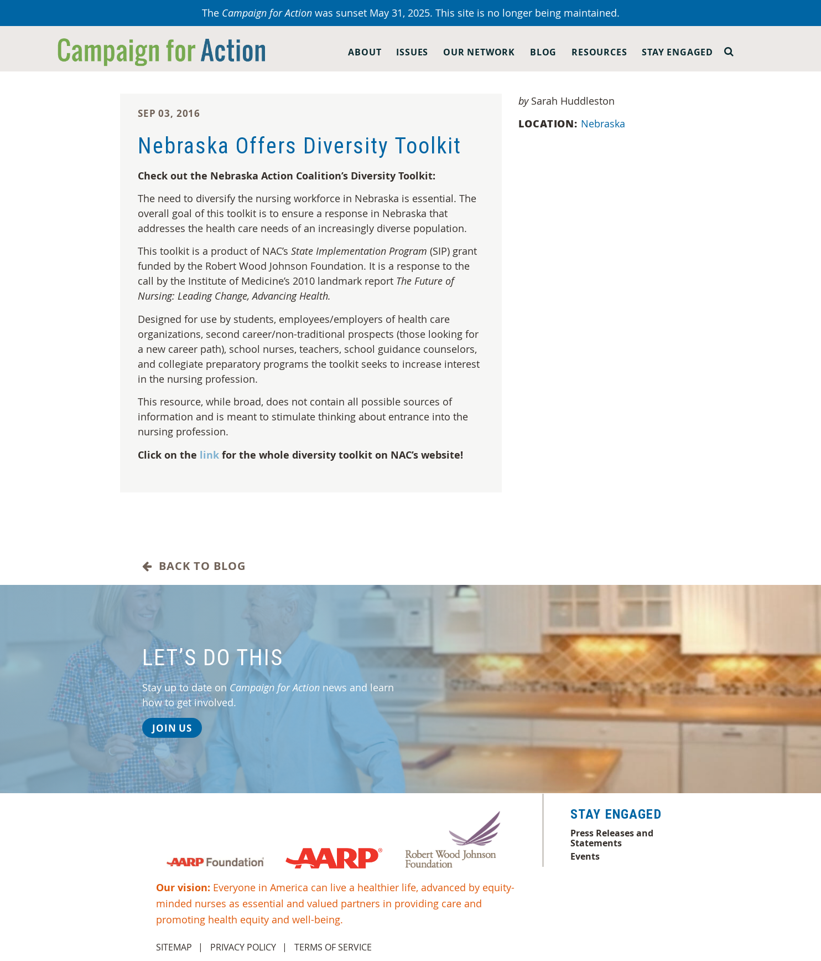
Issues (412, 52)
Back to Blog (194, 566)
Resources (599, 52)
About (364, 52)
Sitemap (174, 947)
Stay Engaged (677, 52)
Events (585, 856)
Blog (543, 52)
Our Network (479, 52)
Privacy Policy (243, 947)
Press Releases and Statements (611, 838)
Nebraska (604, 123)
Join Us (172, 728)
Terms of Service (333, 947)
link (209, 455)
